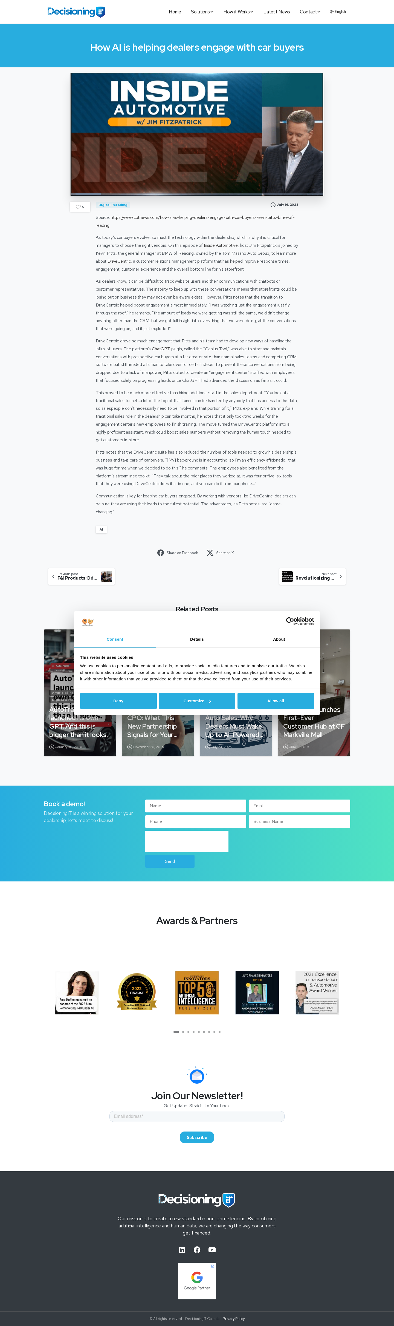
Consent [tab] (115, 639)
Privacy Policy (234, 1321)
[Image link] (197, 1200)
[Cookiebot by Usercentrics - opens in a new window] (290, 621)
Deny (118, 700)
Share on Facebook (177, 552)
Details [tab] (197, 639)
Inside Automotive (221, 245)
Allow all (275, 700)
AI (101, 529)
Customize (197, 700)
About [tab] (279, 639)
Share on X (220, 552)
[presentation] (186, 841)
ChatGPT (161, 349)
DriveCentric (119, 261)
